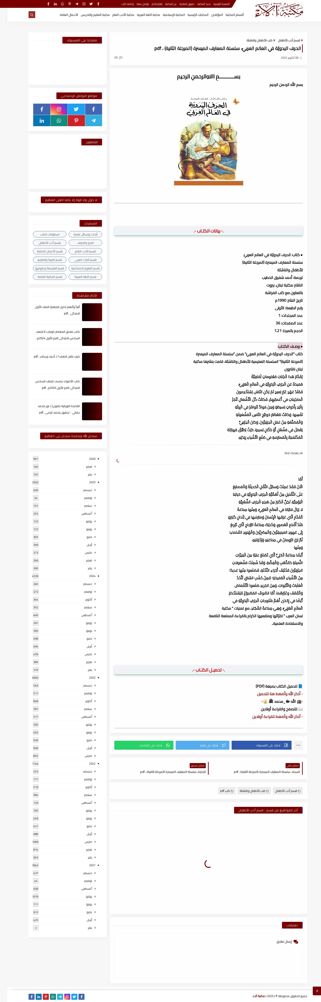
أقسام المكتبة (227, 15)
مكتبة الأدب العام (116, 15)
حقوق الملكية (179, 3)
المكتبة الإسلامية (166, 15)
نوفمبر (81, 497)
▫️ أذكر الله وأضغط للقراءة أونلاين (270, 716)
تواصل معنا (135, 3)
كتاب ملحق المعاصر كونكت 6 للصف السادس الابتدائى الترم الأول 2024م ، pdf (50, 338)
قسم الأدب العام (78, 251)
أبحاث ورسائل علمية (78, 234)
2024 (85, 576)
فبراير (82, 466)
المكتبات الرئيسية (190, 15)
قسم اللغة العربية (78, 276)
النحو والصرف (78, 242)
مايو (82, 537)
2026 (85, 458)
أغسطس (79, 513)
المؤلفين (210, 15)
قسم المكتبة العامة (42, 276)
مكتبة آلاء (251, 996)
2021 (85, 865)
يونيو (82, 529)
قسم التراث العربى (78, 259)
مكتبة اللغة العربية (141, 15)
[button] (254, 745)
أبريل (82, 544)
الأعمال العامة (61, 15)
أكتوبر (81, 599)
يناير (82, 474)
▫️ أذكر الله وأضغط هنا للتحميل (272, 693)
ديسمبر (80, 490)
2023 (85, 677)
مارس (81, 552)
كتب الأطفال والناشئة (252, 40)
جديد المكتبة (196, 3)
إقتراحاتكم (149, 3)
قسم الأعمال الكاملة (42, 251)
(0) (111, 57)
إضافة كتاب (120, 3)
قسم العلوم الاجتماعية (78, 268)
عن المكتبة (163, 3)
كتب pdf (219, 790)
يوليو (81, 521)
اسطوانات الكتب (42, 234)
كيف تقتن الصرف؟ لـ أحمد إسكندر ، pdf (49, 356)
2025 (85, 482)
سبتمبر (81, 505)
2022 (85, 763)
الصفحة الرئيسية (214, 3)
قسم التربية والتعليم (42, 259)
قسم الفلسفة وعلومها (42, 268)
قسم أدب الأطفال (282, 40)
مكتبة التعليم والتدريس (87, 15)
